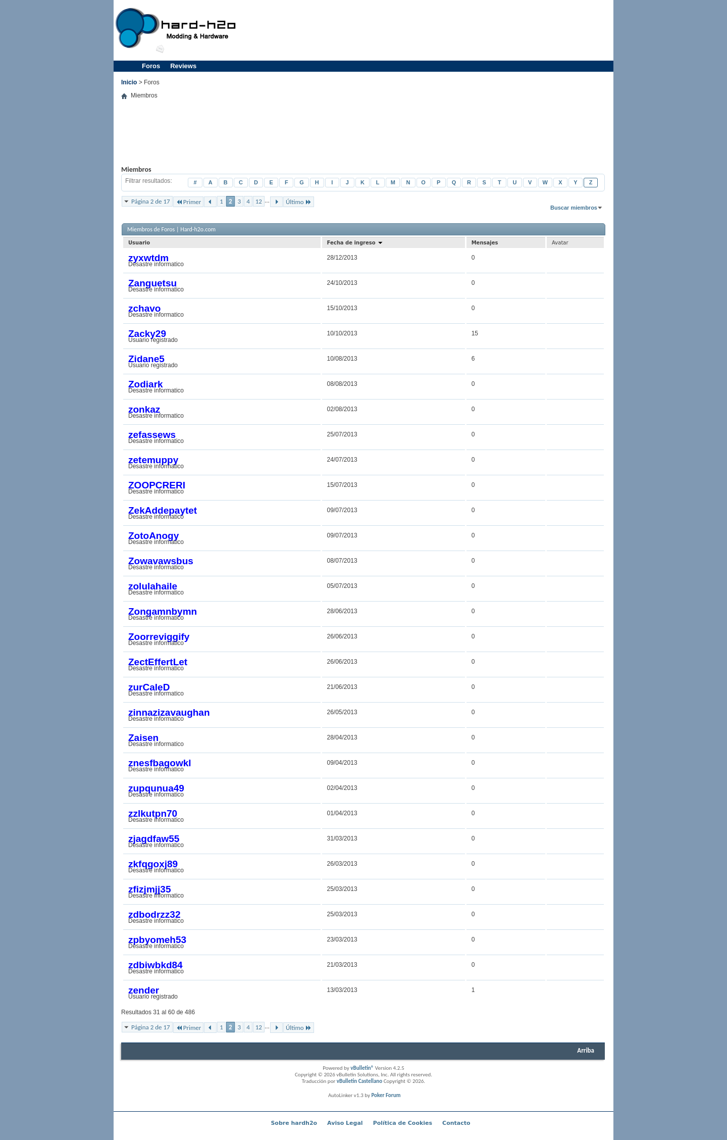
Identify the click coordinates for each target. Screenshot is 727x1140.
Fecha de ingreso (355, 242)
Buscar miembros (573, 208)
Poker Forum (385, 1095)
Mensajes (485, 242)
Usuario (139, 242)
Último (298, 202)
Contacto (456, 1123)
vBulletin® (362, 1068)
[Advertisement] (427, 30)
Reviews (183, 66)
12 (258, 201)
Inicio (129, 82)
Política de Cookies (402, 1123)
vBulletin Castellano (359, 1081)
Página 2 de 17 (150, 201)
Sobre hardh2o (294, 1123)
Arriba (585, 1050)
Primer (188, 202)
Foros (151, 66)
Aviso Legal (345, 1123)
